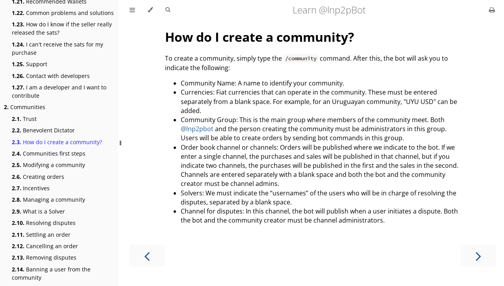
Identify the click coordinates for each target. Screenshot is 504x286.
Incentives (31, 188)
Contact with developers (51, 76)
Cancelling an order (45, 246)
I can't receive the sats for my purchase (57, 48)
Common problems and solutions (63, 13)
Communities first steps (48, 153)
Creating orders (38, 176)
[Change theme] (150, 10)
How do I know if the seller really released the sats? (62, 28)
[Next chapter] (478, 255)
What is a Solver (38, 211)
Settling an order (41, 234)
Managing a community (48, 199)
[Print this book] (492, 10)
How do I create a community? (57, 142)
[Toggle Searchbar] (167, 10)
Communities (24, 107)
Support (29, 64)
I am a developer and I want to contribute (59, 91)
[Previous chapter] (147, 255)
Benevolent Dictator (43, 130)
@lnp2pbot (197, 128)
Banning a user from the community (51, 273)
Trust (24, 119)
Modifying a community (48, 165)
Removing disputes (44, 257)
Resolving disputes (44, 223)
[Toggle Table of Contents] (132, 10)
